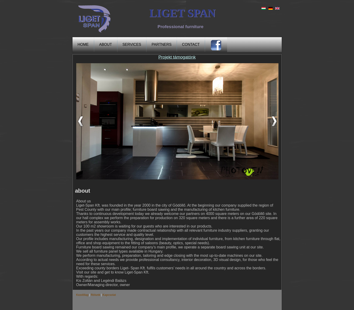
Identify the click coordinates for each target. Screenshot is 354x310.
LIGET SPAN (182, 13)
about (105, 44)
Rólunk (95, 295)
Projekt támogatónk (177, 57)
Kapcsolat (109, 295)
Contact (191, 44)
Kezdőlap (82, 295)
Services (131, 44)
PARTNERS (162, 44)
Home (83, 44)
